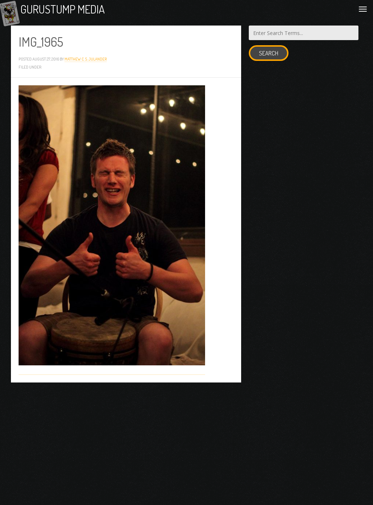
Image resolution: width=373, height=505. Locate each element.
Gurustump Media (84, 12)
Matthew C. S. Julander (85, 64)
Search (268, 58)
